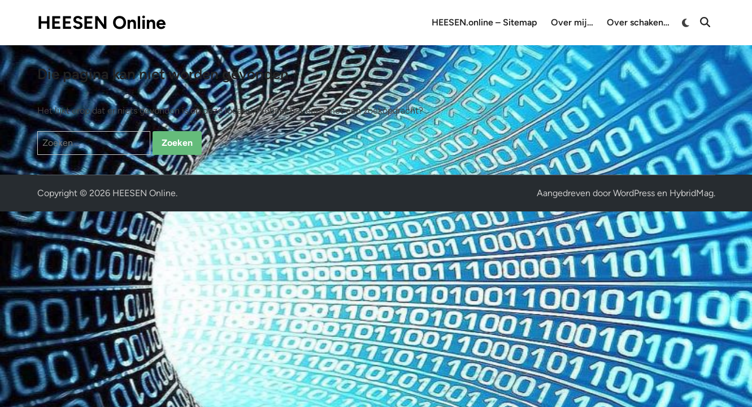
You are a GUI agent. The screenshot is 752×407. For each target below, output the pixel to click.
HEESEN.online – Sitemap (484, 22)
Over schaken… (638, 22)
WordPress (634, 193)
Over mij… (572, 22)
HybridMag (692, 193)
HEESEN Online (101, 22)
